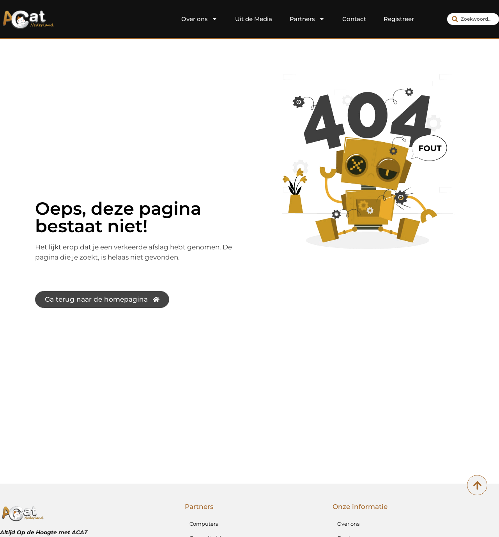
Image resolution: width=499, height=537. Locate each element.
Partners (307, 19)
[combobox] (473, 19)
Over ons (199, 19)
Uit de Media (253, 19)
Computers (203, 524)
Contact (354, 19)
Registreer (399, 19)
